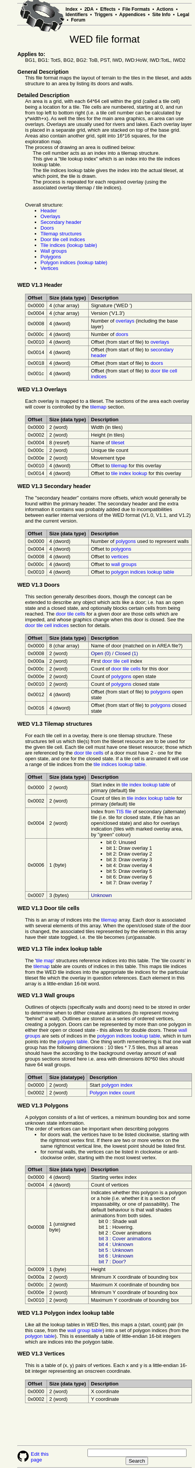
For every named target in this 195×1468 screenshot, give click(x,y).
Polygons (50, 257)
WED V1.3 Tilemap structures (54, 724)
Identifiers (76, 14)
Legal (183, 14)
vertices (120, 556)
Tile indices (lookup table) (68, 245)
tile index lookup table (146, 785)
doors (122, 334)
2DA (89, 9)
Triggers (103, 14)
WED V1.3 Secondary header (54, 486)
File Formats (136, 9)
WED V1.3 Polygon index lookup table (65, 1313)
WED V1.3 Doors (38, 585)
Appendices (132, 14)
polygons (126, 541)
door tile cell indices (47, 625)
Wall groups (53, 251)
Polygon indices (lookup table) (73, 262)
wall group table (85, 1330)
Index (71, 9)
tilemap (98, 407)
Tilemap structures (60, 234)
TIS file (123, 811)
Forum (78, 20)
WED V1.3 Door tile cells (48, 908)
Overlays (50, 216)
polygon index (116, 1085)
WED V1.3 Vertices (41, 1353)
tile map (45, 960)
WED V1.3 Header (39, 285)
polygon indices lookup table (142, 572)
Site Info (161, 14)
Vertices (49, 268)
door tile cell (115, 661)
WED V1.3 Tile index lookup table (59, 949)
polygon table (40, 1336)
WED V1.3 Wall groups (46, 995)
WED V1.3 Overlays (42, 389)
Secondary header (60, 222)
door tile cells (70, 614)
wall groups (124, 564)
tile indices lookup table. (120, 764)
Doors (47, 228)
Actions (164, 9)
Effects (108, 9)
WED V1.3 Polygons (42, 1105)
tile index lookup (129, 473)
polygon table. (73, 1041)
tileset (117, 442)
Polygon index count (111, 1093)
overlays (125, 321)
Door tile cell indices (62, 239)
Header (48, 210)
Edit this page (40, 1457)
